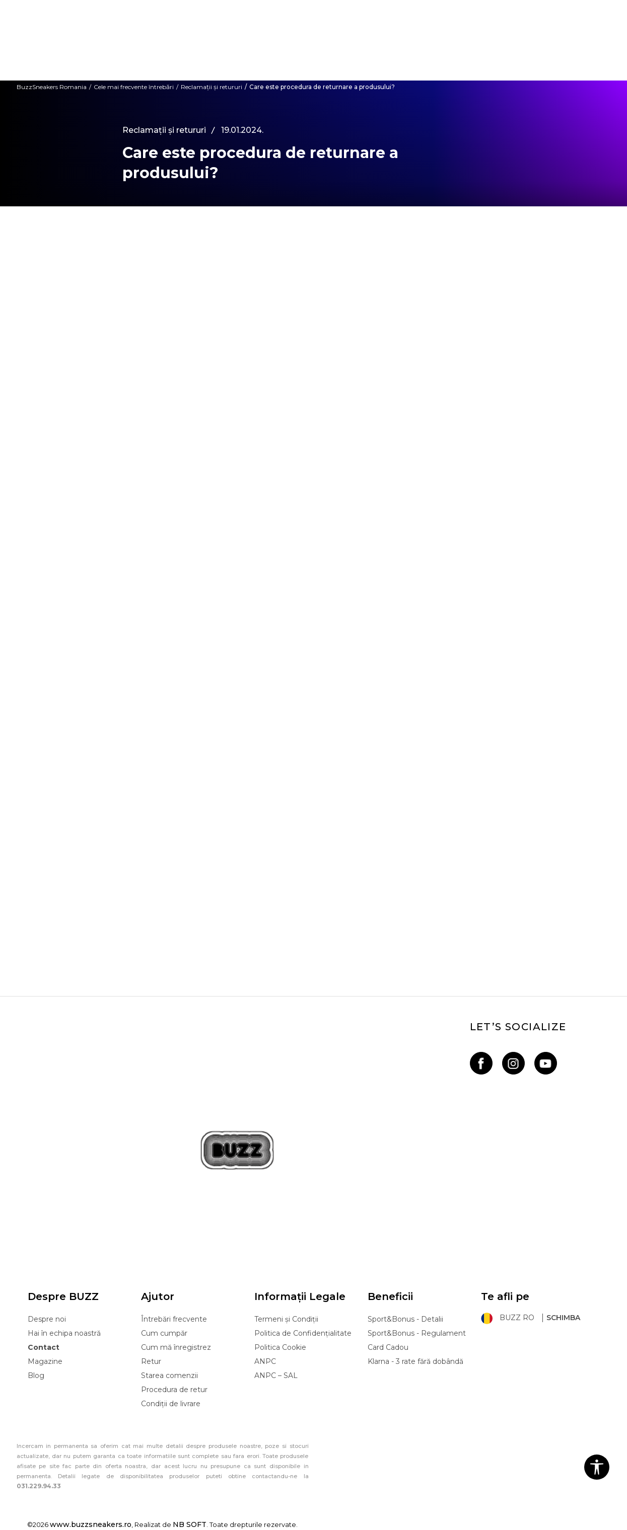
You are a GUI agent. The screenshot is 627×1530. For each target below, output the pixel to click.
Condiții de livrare (170, 1403)
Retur (151, 1361)
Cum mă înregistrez (176, 1347)
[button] (596, 1467)
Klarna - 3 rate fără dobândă (415, 1361)
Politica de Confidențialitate (303, 1333)
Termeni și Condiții (286, 1319)
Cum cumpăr (164, 1333)
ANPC (265, 1361)
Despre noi (47, 1319)
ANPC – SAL (276, 1375)
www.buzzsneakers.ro (90, 1524)
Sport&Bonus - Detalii (405, 1319)
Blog (36, 1375)
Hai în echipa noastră (64, 1333)
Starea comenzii (169, 1375)
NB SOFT (189, 1524)
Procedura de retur (174, 1389)
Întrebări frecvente (174, 1319)
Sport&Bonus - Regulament (417, 1333)
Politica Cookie (280, 1347)
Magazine (45, 1361)
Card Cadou (388, 1347)
